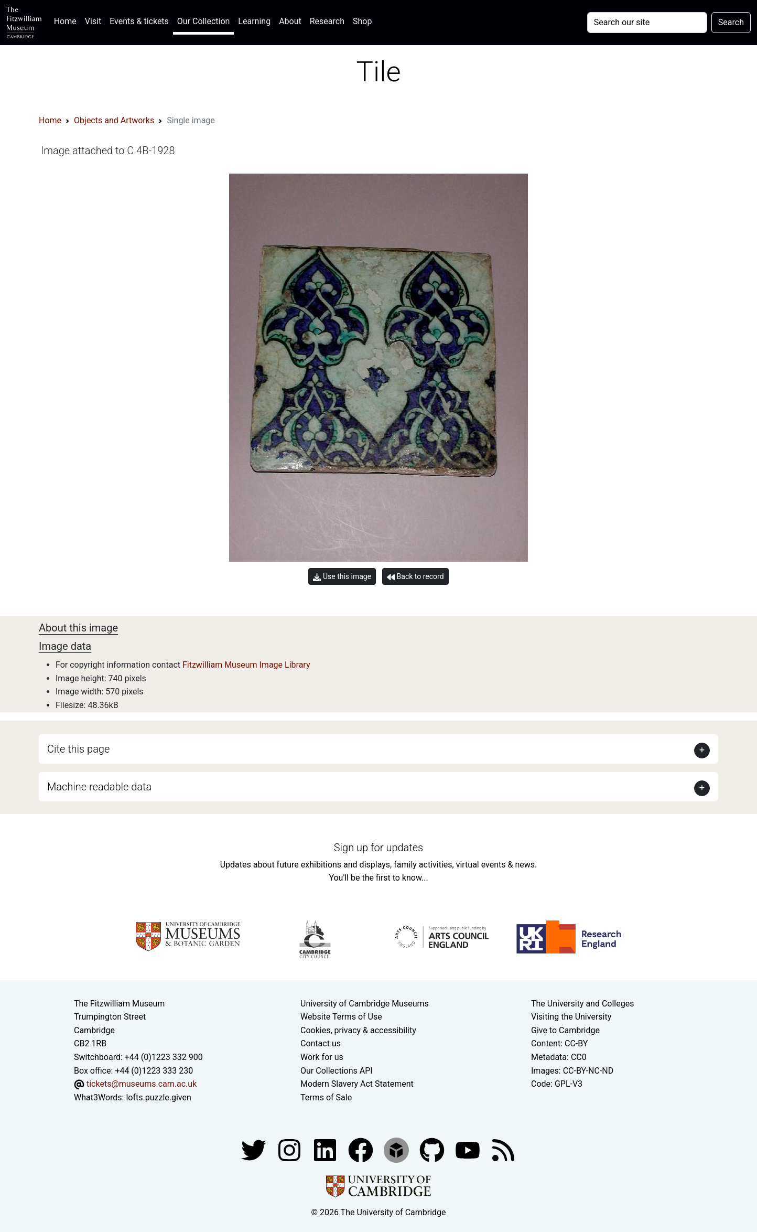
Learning (254, 21)
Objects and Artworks (114, 120)
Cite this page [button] (78, 749)
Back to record (415, 576)
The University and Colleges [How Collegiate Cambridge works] (582, 1004)
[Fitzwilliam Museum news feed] (503, 1150)
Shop (362, 21)
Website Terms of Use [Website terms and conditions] (341, 1017)
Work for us (321, 1057)
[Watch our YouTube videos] (468, 1150)
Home (67, 20)
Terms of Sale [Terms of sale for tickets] (326, 1097)
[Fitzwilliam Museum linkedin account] (362, 1150)
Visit (93, 21)
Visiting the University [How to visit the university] (571, 1017)
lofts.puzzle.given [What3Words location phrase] (158, 1097)
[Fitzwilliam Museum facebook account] (326, 1150)
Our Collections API (336, 1071)
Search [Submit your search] (731, 22)
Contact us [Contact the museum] (320, 1043)
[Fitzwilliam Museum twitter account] (255, 1150)
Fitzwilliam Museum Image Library (246, 665)
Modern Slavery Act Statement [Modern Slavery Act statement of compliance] (357, 1084)
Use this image (342, 576)
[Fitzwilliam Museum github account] (433, 1150)
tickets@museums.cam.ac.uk (141, 1084)
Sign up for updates (378, 847)
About (290, 21)
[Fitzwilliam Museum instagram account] (290, 1150)
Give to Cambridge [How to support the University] (565, 1030)
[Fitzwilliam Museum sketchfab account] (397, 1150)
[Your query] (647, 22)
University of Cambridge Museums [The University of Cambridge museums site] (364, 1004)
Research (327, 21)
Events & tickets (139, 21)
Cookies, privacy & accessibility (358, 1030)
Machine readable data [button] (99, 786)
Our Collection (203, 21)
